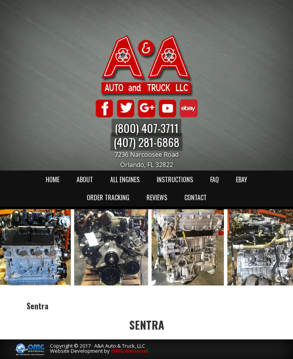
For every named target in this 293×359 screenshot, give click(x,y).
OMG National (129, 350)
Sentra (146, 325)
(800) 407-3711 (147, 127)
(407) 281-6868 (146, 141)
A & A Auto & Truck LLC (146, 65)
